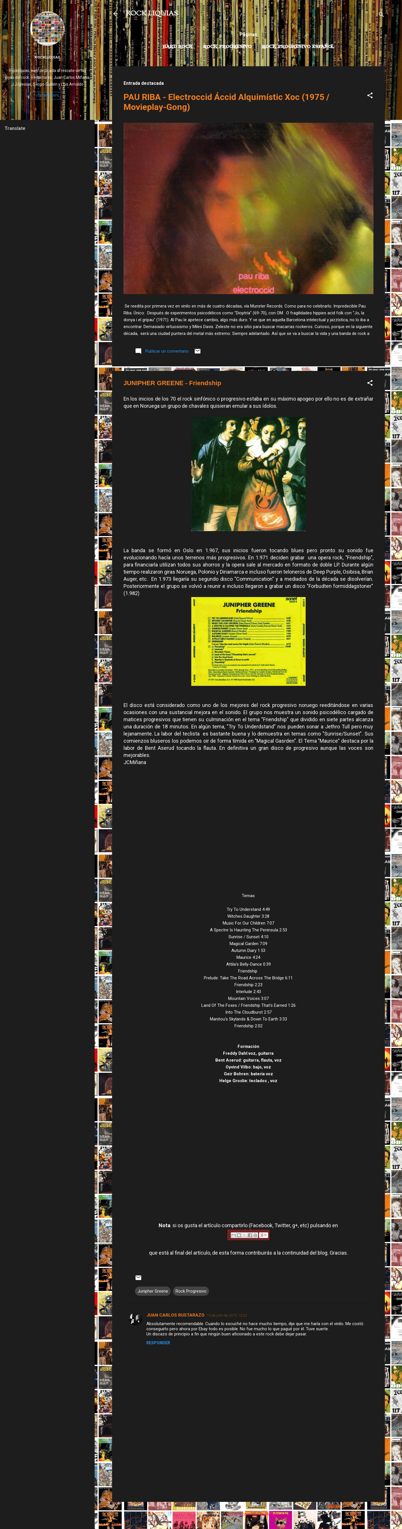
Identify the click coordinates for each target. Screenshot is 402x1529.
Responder (158, 1343)
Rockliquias (47, 57)
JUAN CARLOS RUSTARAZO (175, 1315)
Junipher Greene (153, 1291)
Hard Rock (177, 47)
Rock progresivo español (298, 47)
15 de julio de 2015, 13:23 (227, 1315)
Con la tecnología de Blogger (248, 1514)
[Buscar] (381, 15)
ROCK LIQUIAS (152, 14)
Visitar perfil (47, 96)
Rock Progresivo (227, 47)
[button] (370, 96)
